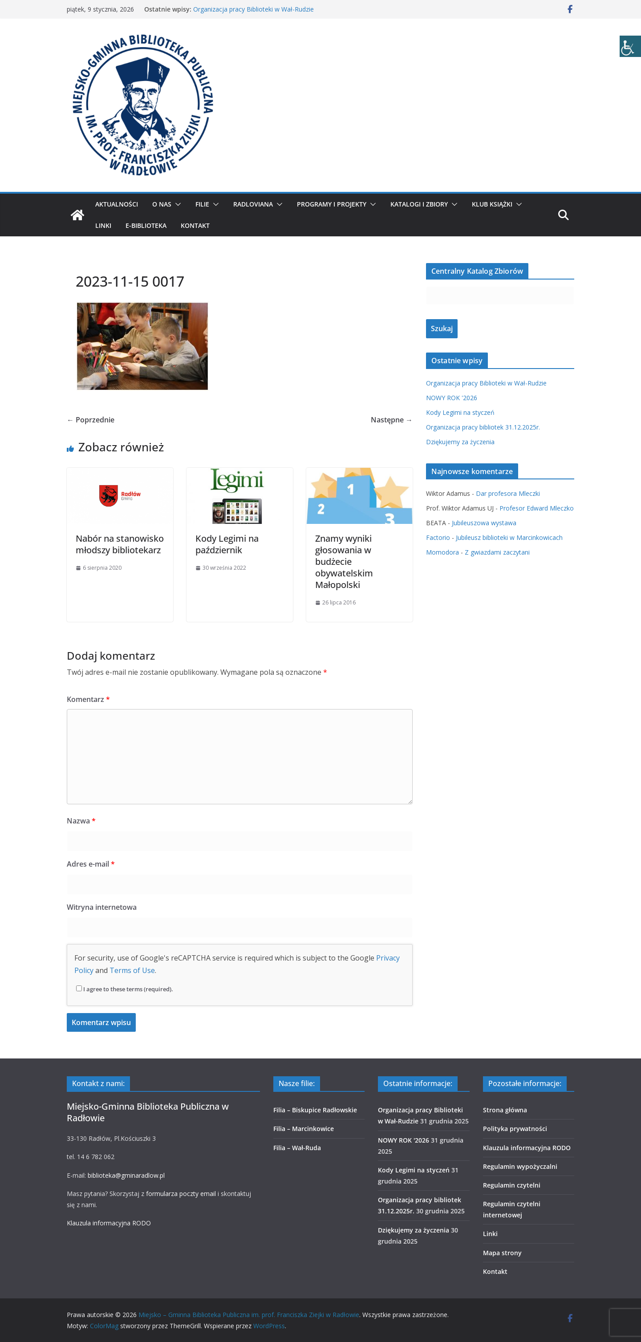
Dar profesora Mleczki (508, 493)
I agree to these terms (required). (124, 989)
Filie (202, 204)
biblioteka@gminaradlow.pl (126, 1175)
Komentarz (88, 699)
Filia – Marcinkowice (303, 1128)
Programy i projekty (331, 204)
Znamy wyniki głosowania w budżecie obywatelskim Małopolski (344, 561)
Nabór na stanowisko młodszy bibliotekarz (120, 544)
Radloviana (253, 204)
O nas (161, 204)
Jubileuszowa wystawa (484, 523)
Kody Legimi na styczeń (460, 412)
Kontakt (195, 225)
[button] (176, 204)
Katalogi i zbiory (419, 204)
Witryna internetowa (102, 907)
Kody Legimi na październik (227, 544)
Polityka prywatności (515, 1128)
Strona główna (505, 1110)
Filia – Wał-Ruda (297, 1147)
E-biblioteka (146, 225)
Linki (103, 225)
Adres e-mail (91, 864)
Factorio (438, 537)
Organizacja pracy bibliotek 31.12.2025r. (483, 427)
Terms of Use (132, 970)
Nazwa (81, 821)
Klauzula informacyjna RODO (109, 1223)
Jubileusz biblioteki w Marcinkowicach (509, 537)
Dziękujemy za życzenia (460, 442)
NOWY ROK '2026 (451, 397)
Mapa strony (502, 1253)
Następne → (392, 420)
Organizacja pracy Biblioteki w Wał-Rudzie (253, 9)
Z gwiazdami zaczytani (497, 552)
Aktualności (116, 204)
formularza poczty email (181, 1193)
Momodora (442, 552)
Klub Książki (492, 204)
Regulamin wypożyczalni (520, 1166)
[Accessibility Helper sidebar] (630, 46)
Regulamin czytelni (511, 1185)
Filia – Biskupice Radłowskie (315, 1110)
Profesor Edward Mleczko (536, 508)
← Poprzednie (90, 420)
